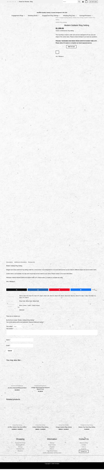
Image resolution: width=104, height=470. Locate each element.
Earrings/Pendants (87, 15)
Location (83, 445)
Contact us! (84, 452)
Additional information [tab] (21, 262)
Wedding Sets (20, 449)
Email (8, 346)
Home (57, 17)
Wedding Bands (32, 15)
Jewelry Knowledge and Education (52, 453)
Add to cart (71, 46)
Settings (20, 447)
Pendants (20, 451)
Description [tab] (9, 262)
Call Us (84, 447)
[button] (93, 2)
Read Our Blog (84, 443)
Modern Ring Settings (79, 17)
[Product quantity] (60, 46)
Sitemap (52, 443)
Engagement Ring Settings (51, 15)
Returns (52, 449)
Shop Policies (52, 445)
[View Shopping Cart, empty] (86, 1)
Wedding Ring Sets (70, 15)
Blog (31, 1)
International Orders (52, 451)
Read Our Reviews (24, 1)
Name (8, 340)
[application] (22, 15)
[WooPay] (57, 52)
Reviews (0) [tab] (32, 262)
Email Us (83, 449)
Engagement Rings (16, 15)
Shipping (52, 447)
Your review (9, 329)
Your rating (9, 326)
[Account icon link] (83, 1)
